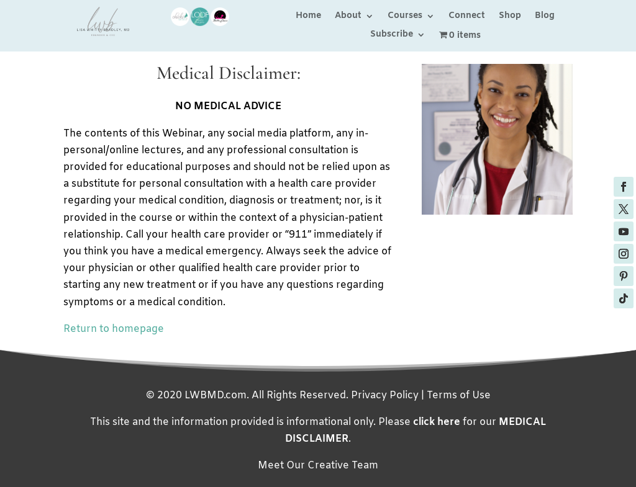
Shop (510, 17)
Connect (466, 17)
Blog (545, 17)
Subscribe (391, 35)
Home (308, 17)
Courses (405, 17)
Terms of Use (459, 395)
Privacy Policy (385, 395)
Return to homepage (113, 329)
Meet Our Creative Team (318, 465)
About (348, 17)
